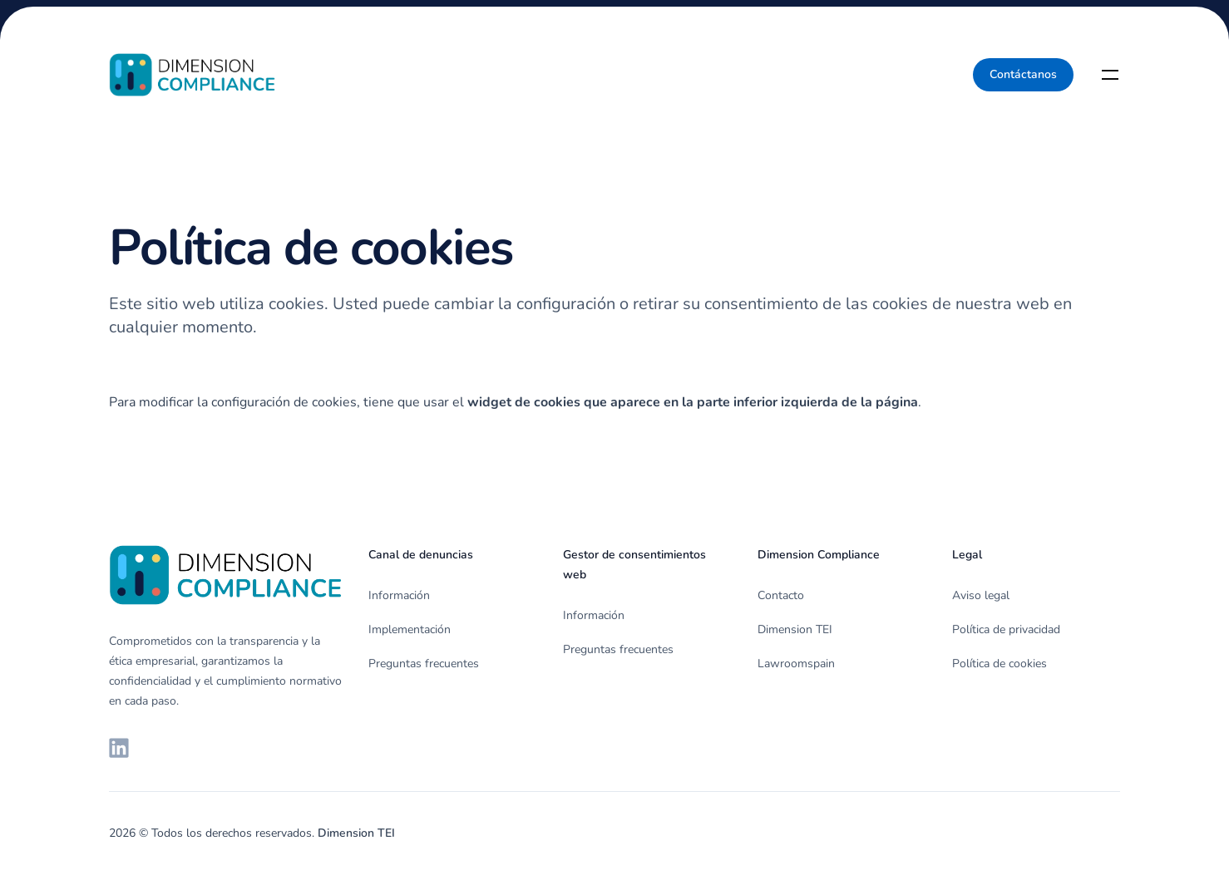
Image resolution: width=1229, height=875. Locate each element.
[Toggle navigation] (1110, 75)
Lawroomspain (796, 663)
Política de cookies (999, 663)
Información (399, 595)
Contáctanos (1023, 74)
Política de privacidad (1006, 629)
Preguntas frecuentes (423, 663)
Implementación (409, 629)
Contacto (781, 595)
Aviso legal (980, 595)
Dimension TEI (795, 629)
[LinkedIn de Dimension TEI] (119, 748)
